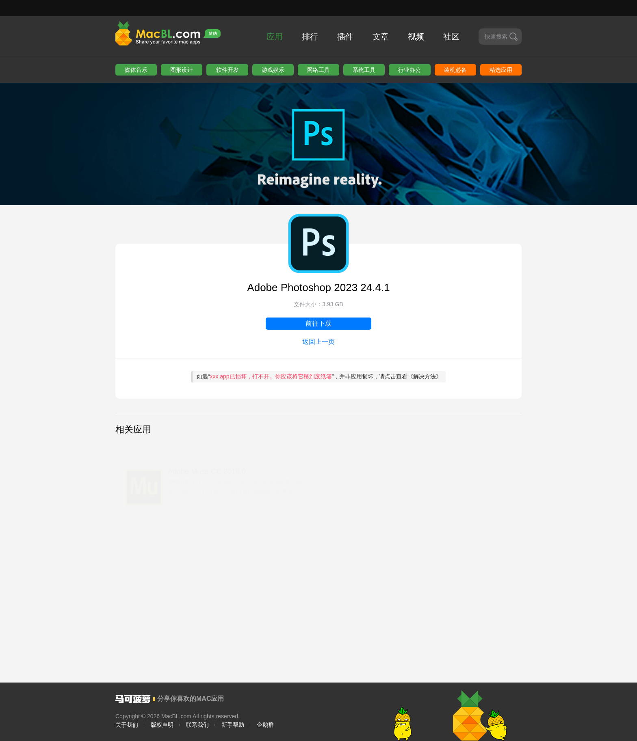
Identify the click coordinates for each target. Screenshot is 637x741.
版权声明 (162, 725)
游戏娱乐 (273, 70)
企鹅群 (265, 725)
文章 (381, 36)
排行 (310, 36)
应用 (274, 36)
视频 (416, 36)
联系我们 (197, 725)
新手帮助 (232, 725)
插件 (345, 36)
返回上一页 (318, 341)
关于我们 (126, 725)
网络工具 (318, 70)
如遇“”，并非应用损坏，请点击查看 (319, 376)
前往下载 (319, 323)
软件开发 (227, 70)
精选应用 (501, 70)
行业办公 (409, 70)
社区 (451, 36)
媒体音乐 (136, 70)
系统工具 (364, 70)
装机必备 (455, 70)
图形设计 (181, 70)
